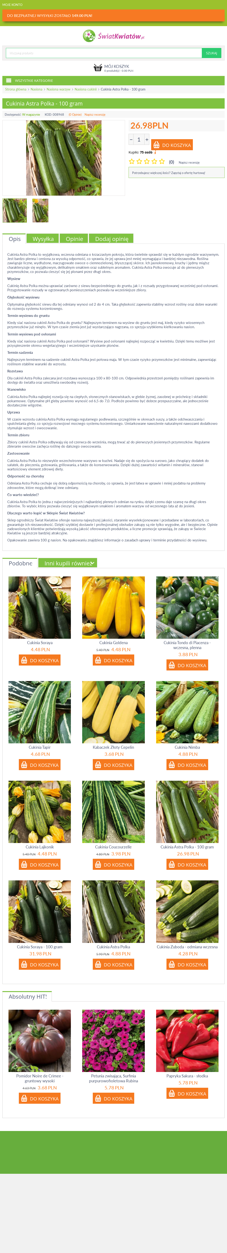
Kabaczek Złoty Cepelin (113, 747)
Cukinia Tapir (40, 747)
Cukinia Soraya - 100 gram (39, 946)
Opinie (74, 239)
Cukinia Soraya (40, 642)
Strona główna (15, 89)
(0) (171, 162)
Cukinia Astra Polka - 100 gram (187, 846)
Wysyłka (43, 239)
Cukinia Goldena (113, 642)
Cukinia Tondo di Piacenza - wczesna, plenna (187, 645)
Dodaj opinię (112, 239)
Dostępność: (13, 114)
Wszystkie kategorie (29, 80)
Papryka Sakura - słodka (187, 1075)
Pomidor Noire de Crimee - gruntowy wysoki (39, 1078)
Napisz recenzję (95, 114)
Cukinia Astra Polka (113, 946)
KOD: (48, 114)
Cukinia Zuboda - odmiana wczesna (187, 946)
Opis (15, 239)
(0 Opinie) (75, 114)
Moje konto (12, 5)
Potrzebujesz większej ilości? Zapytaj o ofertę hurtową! (168, 173)
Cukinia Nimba (187, 747)
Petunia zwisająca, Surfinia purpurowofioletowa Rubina (113, 1078)
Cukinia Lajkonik (40, 846)
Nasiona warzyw (58, 89)
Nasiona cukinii (86, 89)
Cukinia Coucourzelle (113, 846)
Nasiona (36, 89)
